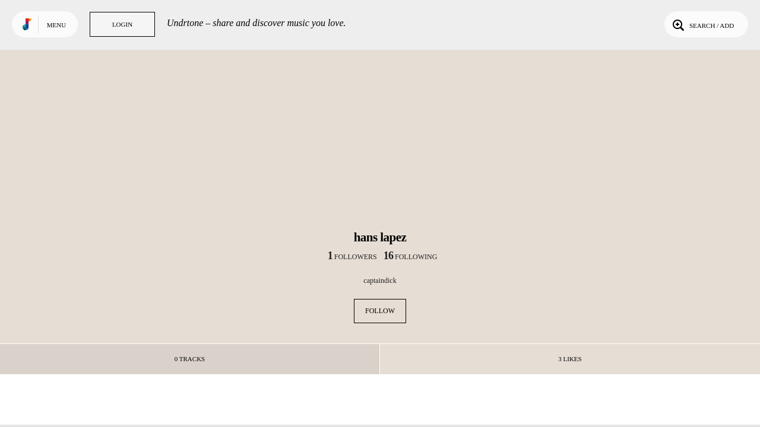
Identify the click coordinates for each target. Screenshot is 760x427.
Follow (380, 311)
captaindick (379, 280)
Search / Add (702, 24)
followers (352, 257)
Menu (56, 24)
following (411, 257)
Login (122, 24)
